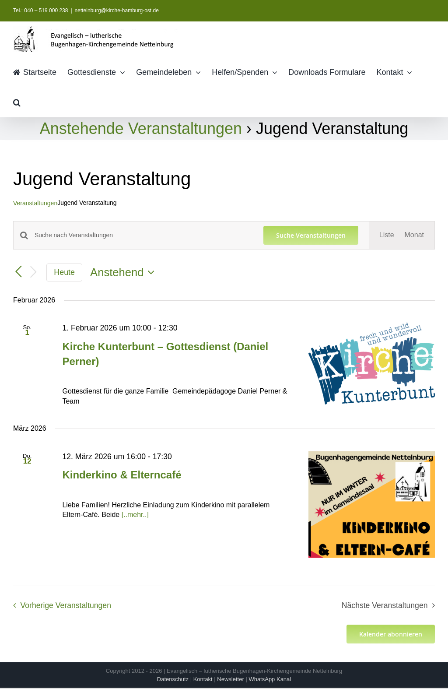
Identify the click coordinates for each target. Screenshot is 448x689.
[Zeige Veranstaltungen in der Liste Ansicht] (386, 235)
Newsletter (230, 679)
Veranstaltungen (35, 203)
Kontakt (203, 679)
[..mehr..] (135, 514)
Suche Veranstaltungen (311, 235)
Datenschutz (173, 679)
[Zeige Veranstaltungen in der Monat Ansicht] (414, 235)
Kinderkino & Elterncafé (121, 475)
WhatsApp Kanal (269, 679)
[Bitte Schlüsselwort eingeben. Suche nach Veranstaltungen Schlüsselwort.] (144, 235)
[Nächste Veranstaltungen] (33, 272)
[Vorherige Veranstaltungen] (18, 272)
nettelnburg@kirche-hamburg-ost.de (117, 10)
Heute (64, 272)
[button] (17, 102)
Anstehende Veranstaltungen (141, 128)
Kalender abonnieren (390, 634)
